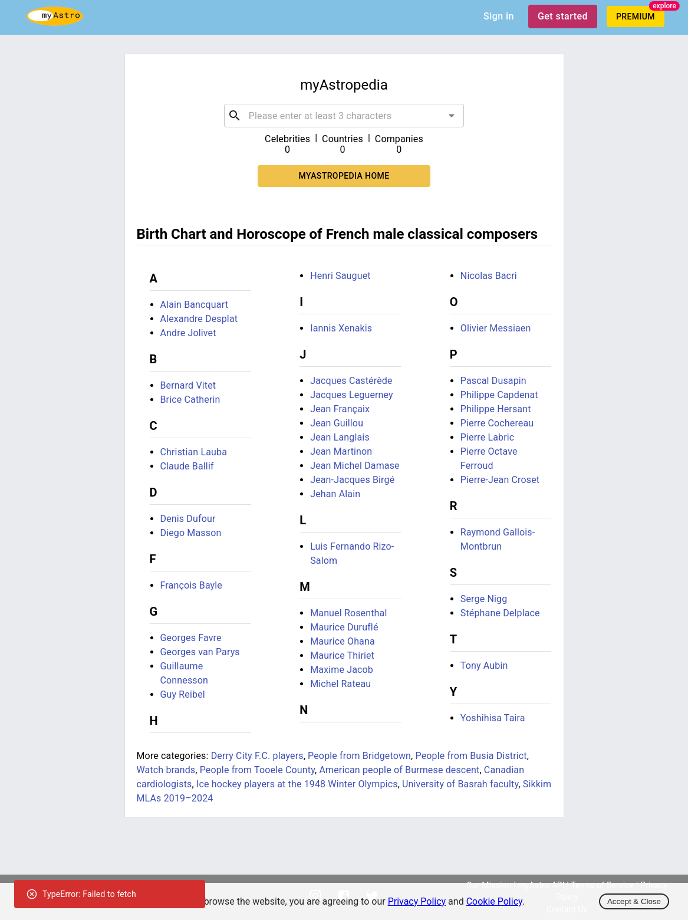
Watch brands (166, 770)
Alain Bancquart (194, 304)
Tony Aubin (484, 665)
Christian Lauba (194, 452)
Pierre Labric (487, 437)
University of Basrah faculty (460, 784)
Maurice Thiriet (342, 655)
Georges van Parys (200, 652)
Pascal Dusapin (493, 380)
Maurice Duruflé (344, 627)
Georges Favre (191, 637)
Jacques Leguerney (351, 394)
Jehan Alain (335, 494)
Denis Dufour (188, 518)
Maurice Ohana (342, 641)
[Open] (451, 115)
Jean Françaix (340, 409)
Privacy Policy (417, 901)
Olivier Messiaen (495, 328)
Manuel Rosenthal (348, 613)
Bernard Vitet (188, 385)
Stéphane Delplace (500, 613)
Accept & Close (634, 901)
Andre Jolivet (188, 333)
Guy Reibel (182, 694)
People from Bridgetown (359, 755)
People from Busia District (471, 755)
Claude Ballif (187, 466)
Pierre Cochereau (497, 423)
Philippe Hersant (495, 409)
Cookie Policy (494, 901)
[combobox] (344, 115)
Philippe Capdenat (499, 394)
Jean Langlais (340, 437)
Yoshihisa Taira (492, 718)
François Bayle (191, 585)
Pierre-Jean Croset (499, 479)
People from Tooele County (257, 770)
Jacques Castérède (351, 380)
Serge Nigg (483, 598)
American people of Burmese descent (399, 770)
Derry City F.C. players (257, 755)
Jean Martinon (341, 451)
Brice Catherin (190, 399)
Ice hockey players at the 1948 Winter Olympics (297, 784)
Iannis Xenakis (341, 328)
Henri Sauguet (340, 275)
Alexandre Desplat (199, 318)
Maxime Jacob (341, 669)
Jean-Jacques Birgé (352, 479)
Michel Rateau (340, 683)
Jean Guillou (336, 423)
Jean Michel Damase (355, 465)
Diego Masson (191, 532)
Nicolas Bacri (488, 275)
